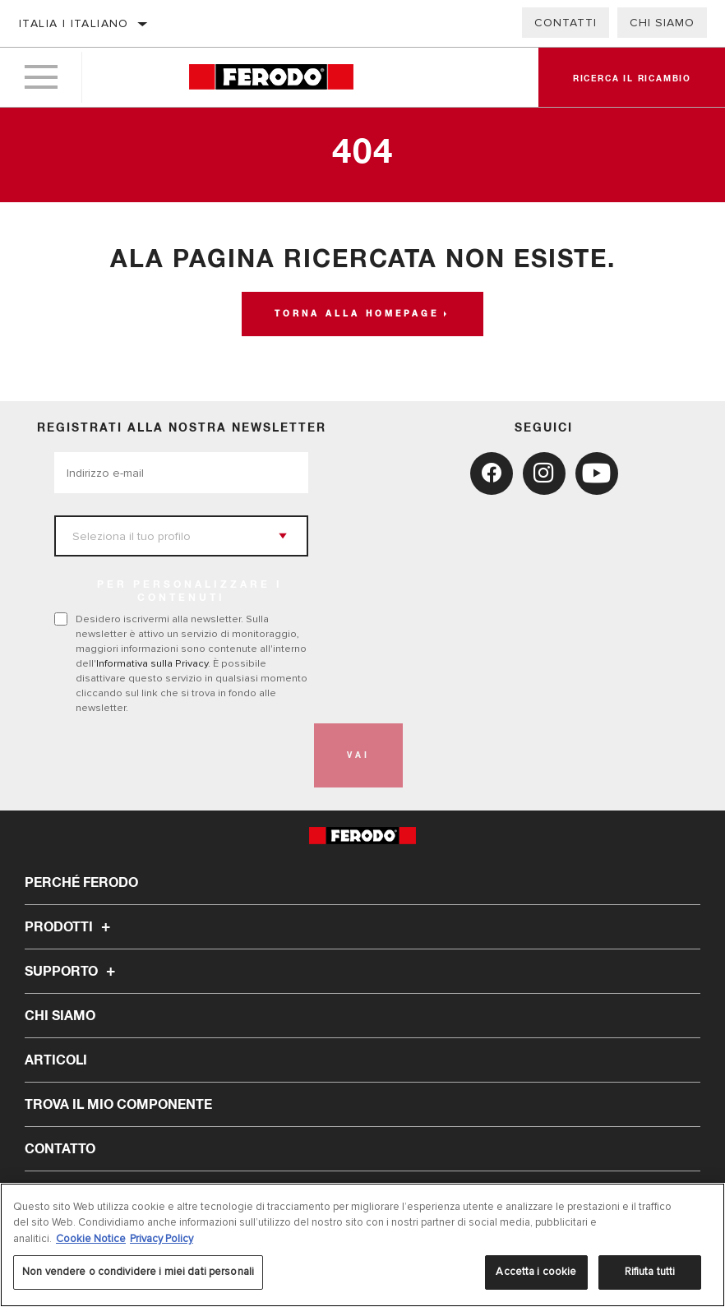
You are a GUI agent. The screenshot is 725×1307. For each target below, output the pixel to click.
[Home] (271, 77)
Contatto (60, 1149)
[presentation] (179, 755)
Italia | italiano (74, 23)
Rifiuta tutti (650, 1271)
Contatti (565, 23)
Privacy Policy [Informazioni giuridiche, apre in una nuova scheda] (161, 1238)
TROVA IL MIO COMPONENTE (118, 1104)
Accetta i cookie (536, 1271)
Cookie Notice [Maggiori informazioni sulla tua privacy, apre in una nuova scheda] (91, 1238)
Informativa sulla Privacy (152, 663)
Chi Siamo (662, 23)
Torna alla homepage (357, 314)
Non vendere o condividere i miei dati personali (138, 1271)
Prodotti (70, 927)
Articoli (56, 1060)
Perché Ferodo (81, 882)
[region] (362, 1245)
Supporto (72, 971)
